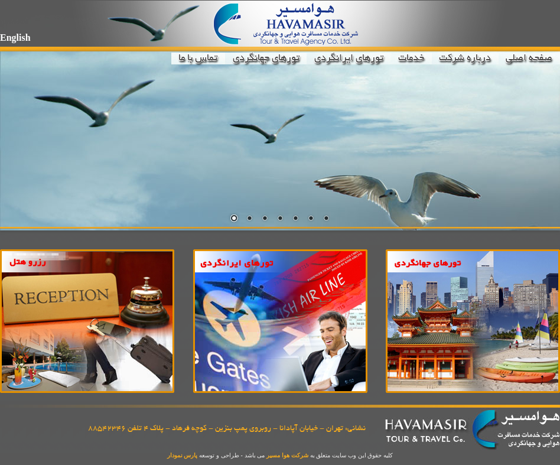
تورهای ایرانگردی (348, 58)
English (15, 37)
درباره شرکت (465, 58)
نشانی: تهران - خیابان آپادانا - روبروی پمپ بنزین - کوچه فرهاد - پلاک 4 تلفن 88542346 (227, 429)
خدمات (411, 58)
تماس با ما (197, 58)
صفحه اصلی (529, 58)
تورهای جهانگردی (266, 58)
